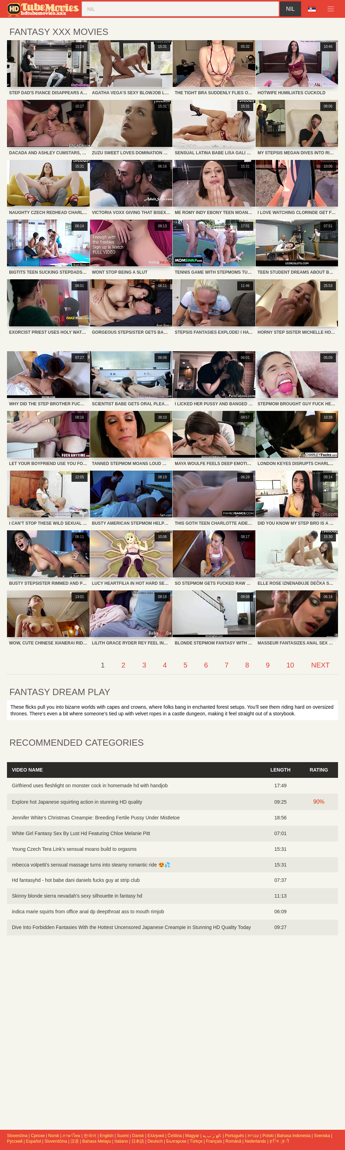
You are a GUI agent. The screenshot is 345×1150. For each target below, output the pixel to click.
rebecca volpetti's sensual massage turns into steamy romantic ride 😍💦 (91, 865)
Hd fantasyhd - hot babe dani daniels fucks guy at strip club (76, 880)
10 (290, 665)
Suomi (123, 1135)
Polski (267, 1135)
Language (312, 9)
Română (233, 1141)
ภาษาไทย (71, 1135)
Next (320, 665)
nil (290, 9)
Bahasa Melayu (96, 1141)
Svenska (322, 1135)
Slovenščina (56, 1141)
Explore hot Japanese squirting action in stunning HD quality (77, 802)
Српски (38, 1135)
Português (234, 1135)
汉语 (74, 1141)
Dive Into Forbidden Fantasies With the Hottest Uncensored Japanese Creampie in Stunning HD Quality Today (131, 927)
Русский (15, 1141)
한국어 (90, 1135)
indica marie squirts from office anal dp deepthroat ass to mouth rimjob (88, 911)
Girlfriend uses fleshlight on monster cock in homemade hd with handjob (90, 785)
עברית (253, 1135)
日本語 (138, 1141)
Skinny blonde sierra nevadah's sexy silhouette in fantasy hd (77, 896)
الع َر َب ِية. (212, 1135)
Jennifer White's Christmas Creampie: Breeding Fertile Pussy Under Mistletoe (96, 817)
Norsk (53, 1135)
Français (214, 1141)
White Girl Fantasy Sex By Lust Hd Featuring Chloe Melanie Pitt (81, 833)
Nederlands (255, 1141)
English (106, 1135)
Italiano (121, 1141)
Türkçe (196, 1141)
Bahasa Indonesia (293, 1135)
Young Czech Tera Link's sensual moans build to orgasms (74, 849)
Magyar (192, 1135)
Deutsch (155, 1141)
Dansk (138, 1135)
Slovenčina (17, 1135)
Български (176, 1141)
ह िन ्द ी (279, 1141)
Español (33, 1141)
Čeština (175, 1135)
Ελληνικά (156, 1135)
